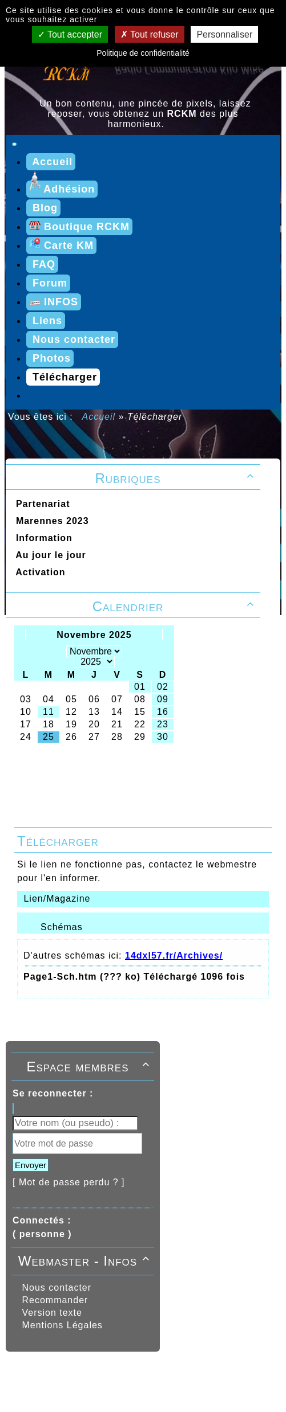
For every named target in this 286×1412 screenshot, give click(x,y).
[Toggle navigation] (14, 144)
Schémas (62, 927)
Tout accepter (70, 34)
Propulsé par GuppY (54, 1373)
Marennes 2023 (49, 521)
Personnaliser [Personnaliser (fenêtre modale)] (224, 34)
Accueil (99, 416)
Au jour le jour (48, 555)
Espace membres (89, 1066)
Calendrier (174, 606)
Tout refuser (149, 34)
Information (41, 538)
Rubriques (176, 478)
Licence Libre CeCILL (157, 1385)
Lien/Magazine (56, 898)
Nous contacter (55, 1287)
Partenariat (40, 504)
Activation (38, 572)
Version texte (50, 1312)
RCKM (96, 1385)
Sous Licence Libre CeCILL (215, 1373)
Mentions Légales (61, 1325)
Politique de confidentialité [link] (143, 53)
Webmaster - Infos (85, 1260)
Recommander (53, 1300)
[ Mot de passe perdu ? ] (69, 1182)
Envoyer (30, 1165)
